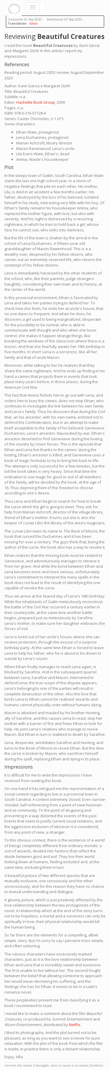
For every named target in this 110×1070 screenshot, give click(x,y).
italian (33, 23)
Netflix (74, 1024)
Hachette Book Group (35, 102)
